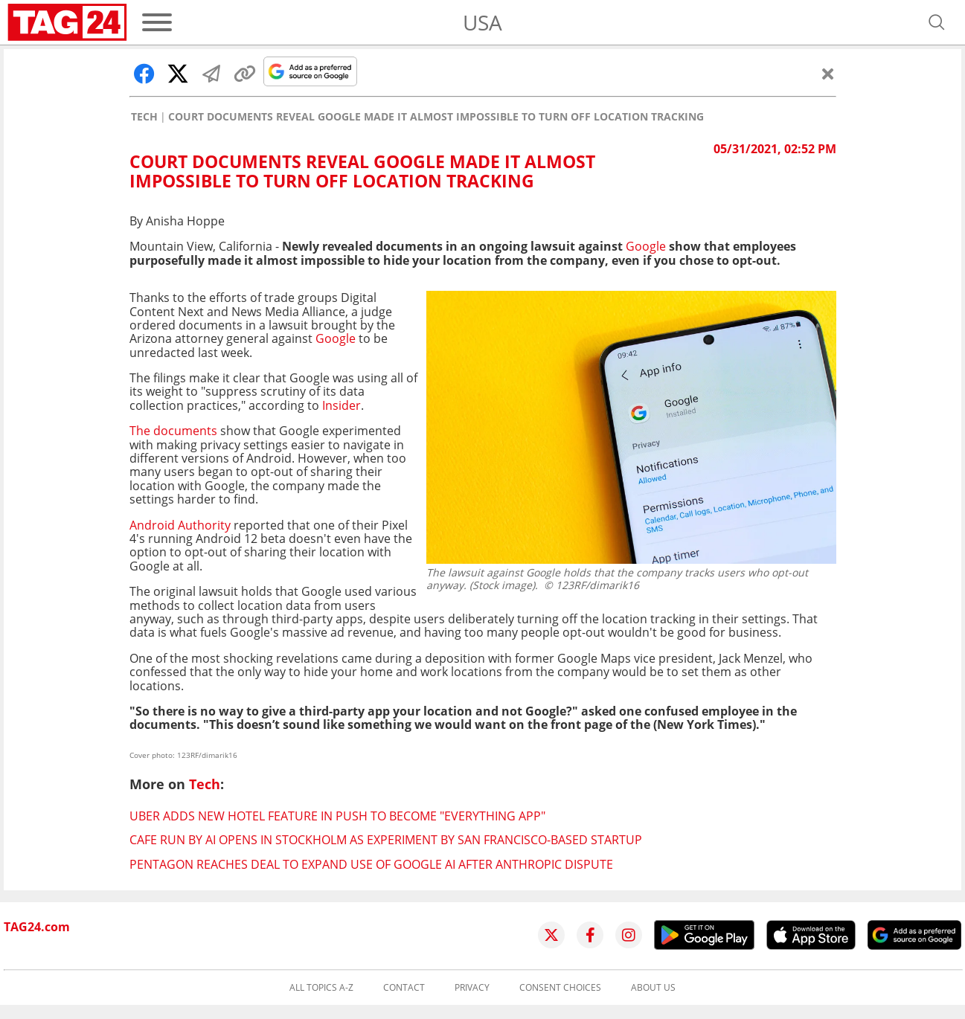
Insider (341, 405)
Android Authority (180, 525)
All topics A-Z (321, 988)
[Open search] (936, 22)
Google (646, 246)
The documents (173, 430)
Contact (404, 988)
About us (653, 988)
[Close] (828, 73)
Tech (144, 117)
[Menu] (157, 22)
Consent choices (560, 988)
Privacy (472, 988)
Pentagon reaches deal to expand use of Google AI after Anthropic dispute (371, 864)
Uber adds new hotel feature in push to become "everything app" (337, 816)
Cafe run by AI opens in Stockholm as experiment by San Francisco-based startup (385, 840)
